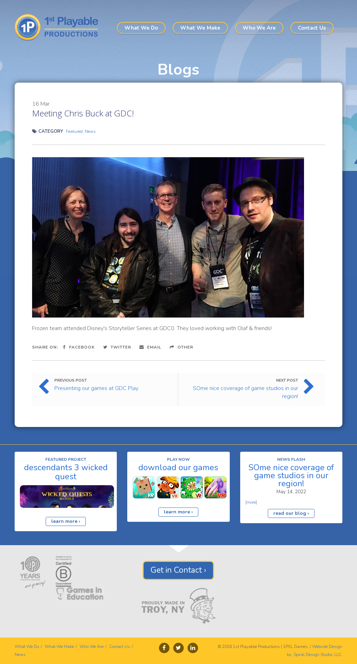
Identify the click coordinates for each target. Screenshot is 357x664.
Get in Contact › (178, 570)
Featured (74, 131)
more (251, 502)
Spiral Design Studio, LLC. (318, 654)
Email (150, 347)
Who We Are (259, 27)
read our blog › (291, 513)
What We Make (200, 27)
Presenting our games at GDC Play (96, 388)
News (90, 131)
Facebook (79, 347)
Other (181, 347)
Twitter (117, 347)
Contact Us (312, 27)
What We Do (141, 27)
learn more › (65, 521)
